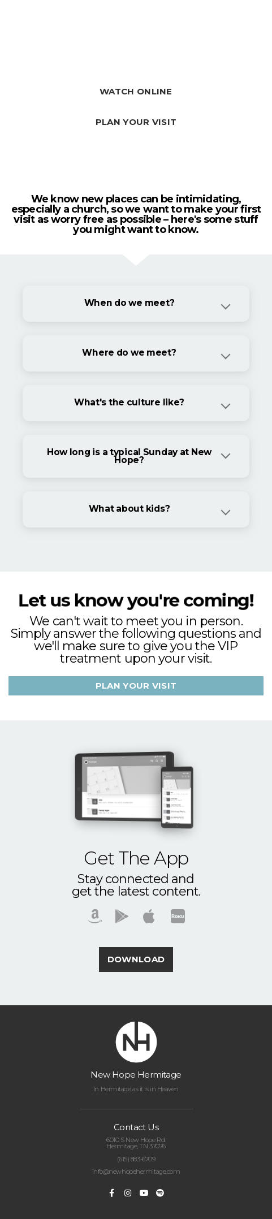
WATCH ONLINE (136, 91)
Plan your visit (136, 685)
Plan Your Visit (136, 121)
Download (136, 959)
